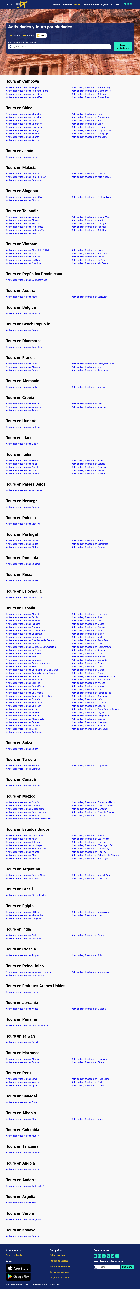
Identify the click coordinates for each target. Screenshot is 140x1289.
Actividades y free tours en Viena (21, 296)
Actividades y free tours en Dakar (22, 1102)
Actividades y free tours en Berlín (21, 387)
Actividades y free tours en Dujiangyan (24, 127)
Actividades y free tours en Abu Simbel (24, 915)
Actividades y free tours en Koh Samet (24, 227)
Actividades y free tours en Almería (88, 656)
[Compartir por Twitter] (108, 1257)
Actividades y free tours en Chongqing (24, 124)
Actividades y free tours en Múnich (88, 387)
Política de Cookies (59, 1260)
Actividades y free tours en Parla (87, 673)
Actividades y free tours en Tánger (88, 1062)
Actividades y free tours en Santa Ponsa (25, 686)
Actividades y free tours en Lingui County (91, 130)
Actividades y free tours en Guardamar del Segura (30, 640)
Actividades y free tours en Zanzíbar (23, 1152)
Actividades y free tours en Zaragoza (23, 660)
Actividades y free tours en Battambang (91, 87)
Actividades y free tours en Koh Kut (23, 233)
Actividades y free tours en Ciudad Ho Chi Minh (28, 250)
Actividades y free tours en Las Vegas (24, 845)
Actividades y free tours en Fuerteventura (91, 647)
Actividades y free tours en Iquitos (22, 1085)
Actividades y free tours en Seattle (22, 858)
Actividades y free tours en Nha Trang (90, 263)
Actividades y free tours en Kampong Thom (27, 90)
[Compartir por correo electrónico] (95, 1257)
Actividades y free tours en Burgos (22, 722)
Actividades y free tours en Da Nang (89, 260)
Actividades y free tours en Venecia (88, 460)
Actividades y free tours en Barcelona (89, 614)
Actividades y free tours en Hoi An (88, 256)
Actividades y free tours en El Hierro (23, 683)
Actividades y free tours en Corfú (87, 403)
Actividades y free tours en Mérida (88, 624)
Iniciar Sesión (91, 4)
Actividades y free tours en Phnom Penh (91, 97)
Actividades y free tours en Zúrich (22, 749)
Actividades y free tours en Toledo (88, 653)
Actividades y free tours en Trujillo (88, 1082)
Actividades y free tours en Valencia (23, 620)
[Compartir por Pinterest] (112, 1257)
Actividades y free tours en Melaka (88, 173)
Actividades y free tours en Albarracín (89, 696)
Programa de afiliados (60, 1277)
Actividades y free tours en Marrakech (24, 1059)
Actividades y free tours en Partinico (89, 470)
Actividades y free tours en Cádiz (21, 729)
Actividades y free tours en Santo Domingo (26, 280)
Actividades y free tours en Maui (21, 855)
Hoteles (67, 4)
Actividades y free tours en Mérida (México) (92, 805)
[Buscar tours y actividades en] (61, 46)
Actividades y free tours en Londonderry (25, 975)
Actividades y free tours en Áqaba (22, 1008)
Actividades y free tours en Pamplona (24, 653)
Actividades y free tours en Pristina (22, 1236)
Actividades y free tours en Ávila (21, 709)
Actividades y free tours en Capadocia (90, 765)
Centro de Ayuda (14, 1255)
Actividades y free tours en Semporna (24, 180)
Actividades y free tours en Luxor (87, 915)
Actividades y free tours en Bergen (22, 507)
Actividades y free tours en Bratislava (24, 597)
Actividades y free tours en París (21, 363)
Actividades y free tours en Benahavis (90, 729)
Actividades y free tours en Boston (88, 835)
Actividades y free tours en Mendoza (89, 878)
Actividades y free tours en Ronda (22, 666)
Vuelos (56, 4)
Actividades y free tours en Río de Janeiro (26, 895)
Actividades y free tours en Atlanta (22, 852)
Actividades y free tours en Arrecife (88, 683)
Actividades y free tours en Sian (87, 120)
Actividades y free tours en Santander (90, 660)
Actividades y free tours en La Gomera (24, 692)
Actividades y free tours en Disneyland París (93, 363)
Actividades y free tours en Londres (23, 785)
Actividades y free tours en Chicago (89, 842)
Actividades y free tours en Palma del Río (91, 692)
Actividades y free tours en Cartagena (24, 732)
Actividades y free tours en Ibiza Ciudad (91, 679)
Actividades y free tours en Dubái (22, 992)
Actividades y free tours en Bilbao (88, 633)
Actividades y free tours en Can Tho (23, 256)
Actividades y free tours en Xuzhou (22, 140)
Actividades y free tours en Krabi (87, 220)
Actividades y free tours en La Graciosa (90, 702)
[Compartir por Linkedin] (117, 1257)
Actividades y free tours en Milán (21, 464)
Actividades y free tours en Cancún (22, 802)
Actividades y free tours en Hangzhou (24, 117)
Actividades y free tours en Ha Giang (23, 260)
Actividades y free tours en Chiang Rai (90, 223)
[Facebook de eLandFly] (131, 4)
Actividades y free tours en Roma (22, 460)
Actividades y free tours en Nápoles (23, 467)
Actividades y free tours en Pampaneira (90, 715)
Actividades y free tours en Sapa (21, 253)
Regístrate (127, 1267)
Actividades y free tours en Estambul (23, 765)
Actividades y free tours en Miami (22, 839)
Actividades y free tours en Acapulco (23, 815)
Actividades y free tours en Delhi (21, 935)
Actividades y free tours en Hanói (87, 250)
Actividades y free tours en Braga (87, 540)
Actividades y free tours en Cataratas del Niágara (95, 855)
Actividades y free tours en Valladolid (24, 679)
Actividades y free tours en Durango (23, 805)
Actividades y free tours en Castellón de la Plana (29, 696)
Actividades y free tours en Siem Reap (24, 94)
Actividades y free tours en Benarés (88, 935)
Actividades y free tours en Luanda (22, 1169)
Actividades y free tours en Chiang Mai (90, 217)
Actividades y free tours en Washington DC (92, 845)
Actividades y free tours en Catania (88, 464)
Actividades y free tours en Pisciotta (89, 473)
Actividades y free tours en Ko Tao (22, 223)
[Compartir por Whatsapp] (99, 1257)
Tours (77, 4)
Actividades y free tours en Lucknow (23, 938)
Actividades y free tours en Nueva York (24, 835)
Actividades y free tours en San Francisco (26, 848)
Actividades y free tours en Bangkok (23, 217)
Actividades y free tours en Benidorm (23, 712)
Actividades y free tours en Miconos (89, 407)
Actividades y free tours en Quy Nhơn (24, 263)
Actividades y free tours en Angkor (22, 87)
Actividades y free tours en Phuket (22, 220)
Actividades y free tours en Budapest (23, 427)
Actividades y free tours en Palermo (23, 473)
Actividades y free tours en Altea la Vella (25, 719)
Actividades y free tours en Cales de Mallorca (93, 676)
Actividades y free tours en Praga (22, 330)
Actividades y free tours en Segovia (88, 706)
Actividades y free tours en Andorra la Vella (26, 1186)
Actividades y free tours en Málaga (22, 643)
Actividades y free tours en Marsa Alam (90, 912)
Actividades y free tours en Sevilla (22, 617)
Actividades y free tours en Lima (21, 1079)
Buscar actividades (123, 47)
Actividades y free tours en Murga (88, 686)
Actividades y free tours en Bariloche (23, 878)
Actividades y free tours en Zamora (88, 627)
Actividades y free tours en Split (87, 955)
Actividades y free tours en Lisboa (22, 540)
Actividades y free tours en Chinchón (23, 706)
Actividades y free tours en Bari (21, 470)
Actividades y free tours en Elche (87, 630)
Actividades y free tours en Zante (22, 410)
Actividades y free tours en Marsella (23, 367)
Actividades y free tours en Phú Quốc (89, 253)
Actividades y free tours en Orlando (23, 842)
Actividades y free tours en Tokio (21, 157)
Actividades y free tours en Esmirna (23, 769)
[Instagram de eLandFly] (128, 4)
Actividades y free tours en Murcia (88, 666)
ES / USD (116, 4)
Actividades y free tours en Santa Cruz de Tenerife (95, 709)
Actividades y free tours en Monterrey (89, 809)
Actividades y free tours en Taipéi (22, 1042)
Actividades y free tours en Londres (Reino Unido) (29, 972)
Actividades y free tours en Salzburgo (89, 296)
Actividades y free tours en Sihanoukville (91, 90)
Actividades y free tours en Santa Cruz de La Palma (30, 673)
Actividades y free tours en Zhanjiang (89, 137)
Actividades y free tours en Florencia (89, 467)
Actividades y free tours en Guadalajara (25, 809)
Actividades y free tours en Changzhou (90, 117)
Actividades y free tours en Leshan (88, 127)
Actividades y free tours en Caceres (88, 719)
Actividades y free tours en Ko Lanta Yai (25, 230)
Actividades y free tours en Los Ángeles (90, 839)
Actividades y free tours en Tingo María (90, 1079)
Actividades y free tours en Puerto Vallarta (26, 812)
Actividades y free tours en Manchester (90, 972)
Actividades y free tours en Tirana (22, 1119)
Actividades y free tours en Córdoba (23, 689)
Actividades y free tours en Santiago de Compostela (31, 647)
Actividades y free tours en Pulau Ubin (24, 197)
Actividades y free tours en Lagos (22, 544)
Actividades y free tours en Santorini (23, 407)
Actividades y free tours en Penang (22, 173)
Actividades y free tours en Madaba (89, 1008)
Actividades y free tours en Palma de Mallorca (28, 663)
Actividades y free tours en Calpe (87, 689)
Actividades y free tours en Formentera (24, 702)
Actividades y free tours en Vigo (21, 656)
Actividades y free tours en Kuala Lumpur (26, 177)
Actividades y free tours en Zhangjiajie (90, 133)
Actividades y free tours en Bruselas (23, 313)
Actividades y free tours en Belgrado (23, 1219)
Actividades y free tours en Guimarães (90, 544)
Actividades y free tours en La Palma (23, 650)
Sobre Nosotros (57, 1255)
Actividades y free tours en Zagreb (22, 955)
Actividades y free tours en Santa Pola (90, 640)
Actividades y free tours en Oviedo (88, 620)
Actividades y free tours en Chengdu (23, 130)
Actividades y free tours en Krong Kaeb (24, 97)
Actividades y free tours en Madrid (22, 614)
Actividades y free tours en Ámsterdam (24, 490)
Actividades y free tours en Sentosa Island (92, 197)
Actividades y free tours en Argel (21, 1202)
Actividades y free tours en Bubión (22, 715)
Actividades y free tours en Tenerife (23, 624)
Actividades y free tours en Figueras (89, 725)
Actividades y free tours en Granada (23, 627)
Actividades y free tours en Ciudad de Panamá (28, 1025)
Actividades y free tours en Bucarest (23, 564)
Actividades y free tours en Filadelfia (89, 852)
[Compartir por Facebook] (104, 1257)
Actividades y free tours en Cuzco (88, 1085)
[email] (108, 1267)
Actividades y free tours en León (87, 699)
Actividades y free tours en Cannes (22, 370)
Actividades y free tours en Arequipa (23, 1082)
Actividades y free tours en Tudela (88, 663)
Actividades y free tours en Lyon (87, 367)
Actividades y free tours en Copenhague (25, 347)
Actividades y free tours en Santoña (23, 699)
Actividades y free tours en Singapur (23, 200)
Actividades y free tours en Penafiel (88, 547)
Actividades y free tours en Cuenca (22, 676)
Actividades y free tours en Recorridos (90, 370)
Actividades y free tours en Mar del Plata (91, 875)
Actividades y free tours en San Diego (90, 858)
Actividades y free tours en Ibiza (87, 617)
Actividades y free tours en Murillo (22, 1136)
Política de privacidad (60, 1266)
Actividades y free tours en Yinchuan (23, 133)
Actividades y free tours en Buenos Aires (25, 875)
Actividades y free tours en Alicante (88, 650)
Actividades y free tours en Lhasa (22, 120)
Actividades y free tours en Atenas (22, 403)
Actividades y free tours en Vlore (87, 1119)
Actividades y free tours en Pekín (87, 114)
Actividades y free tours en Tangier (22, 1062)
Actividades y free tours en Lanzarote (24, 633)
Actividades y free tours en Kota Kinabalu (91, 177)
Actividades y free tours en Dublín (22, 443)
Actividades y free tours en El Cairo (22, 912)
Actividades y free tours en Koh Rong (89, 94)
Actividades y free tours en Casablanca (90, 1059)
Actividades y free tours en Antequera (89, 722)
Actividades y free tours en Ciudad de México (93, 802)
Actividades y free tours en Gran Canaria (25, 630)
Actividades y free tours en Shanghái (23, 114)
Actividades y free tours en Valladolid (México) (28, 818)
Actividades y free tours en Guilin (87, 124)
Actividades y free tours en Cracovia (23, 524)
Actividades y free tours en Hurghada (24, 918)
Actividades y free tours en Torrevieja (23, 637)
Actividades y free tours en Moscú (22, 580)
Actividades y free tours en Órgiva (88, 712)
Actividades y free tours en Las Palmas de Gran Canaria (33, 670)
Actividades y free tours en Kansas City (90, 848)
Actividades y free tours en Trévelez (23, 725)
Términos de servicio (60, 1272)
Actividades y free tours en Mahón (88, 670)
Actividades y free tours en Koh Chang (90, 230)
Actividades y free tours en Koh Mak (89, 227)
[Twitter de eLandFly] (125, 4)
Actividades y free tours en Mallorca (89, 637)
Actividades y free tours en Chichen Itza (91, 815)
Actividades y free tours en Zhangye (23, 137)
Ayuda (105, 4)
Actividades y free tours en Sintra (22, 547)
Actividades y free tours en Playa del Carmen (93, 812)
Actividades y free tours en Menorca (89, 643)
